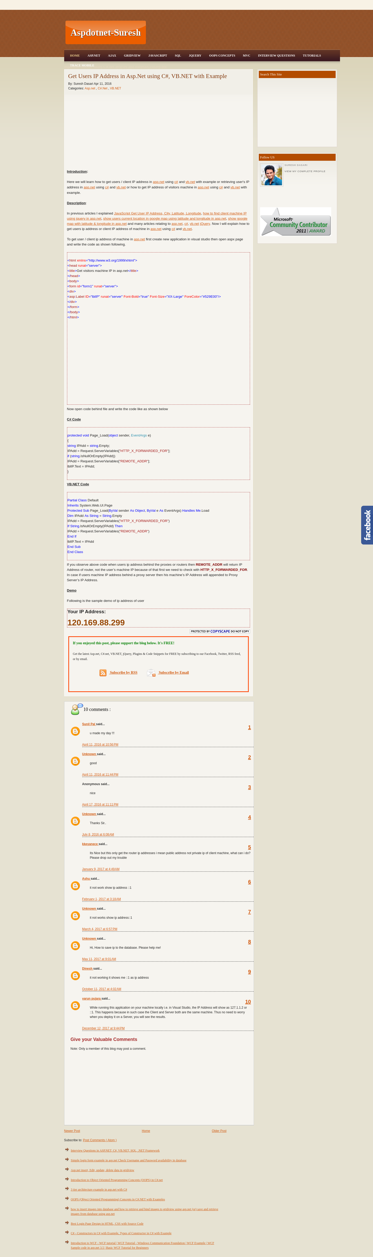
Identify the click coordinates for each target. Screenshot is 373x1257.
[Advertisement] (243, 32)
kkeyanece (90, 844)
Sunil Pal (89, 724)
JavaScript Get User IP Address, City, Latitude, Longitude (157, 213)
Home (75, 55)
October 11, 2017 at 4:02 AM (101, 989)
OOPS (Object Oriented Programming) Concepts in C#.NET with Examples (118, 1199)
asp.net (158, 182)
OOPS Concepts (222, 55)
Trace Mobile (82, 65)
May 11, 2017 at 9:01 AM (99, 959)
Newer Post (72, 1131)
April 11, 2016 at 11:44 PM (100, 774)
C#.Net (103, 88)
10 (248, 1002)
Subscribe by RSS (118, 672)
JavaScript (157, 55)
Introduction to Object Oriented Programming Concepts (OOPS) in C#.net (117, 1180)
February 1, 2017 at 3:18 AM (101, 899)
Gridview (132, 55)
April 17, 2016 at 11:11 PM (100, 804)
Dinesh (87, 968)
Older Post (219, 1131)
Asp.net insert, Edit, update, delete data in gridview (102, 1170)
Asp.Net (94, 55)
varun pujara (92, 998)
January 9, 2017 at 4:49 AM (101, 869)
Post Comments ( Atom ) (100, 1140)
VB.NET (115, 88)
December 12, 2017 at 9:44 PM (103, 1028)
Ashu (86, 878)
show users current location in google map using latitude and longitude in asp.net (164, 218)
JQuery (195, 55)
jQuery (205, 224)
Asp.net (90, 88)
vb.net (190, 182)
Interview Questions (276, 55)
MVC (246, 55)
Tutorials (312, 55)
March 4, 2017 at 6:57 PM (99, 929)
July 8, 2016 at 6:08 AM (98, 834)
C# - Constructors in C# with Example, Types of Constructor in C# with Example (121, 1233)
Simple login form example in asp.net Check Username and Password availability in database (129, 1160)
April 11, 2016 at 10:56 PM (100, 744)
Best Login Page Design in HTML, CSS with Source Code (107, 1223)
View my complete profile (305, 171)
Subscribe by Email (168, 673)
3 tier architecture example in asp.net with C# (99, 1189)
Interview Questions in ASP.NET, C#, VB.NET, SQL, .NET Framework (115, 1150)
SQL (178, 55)
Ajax (112, 55)
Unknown (89, 754)
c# (176, 182)
